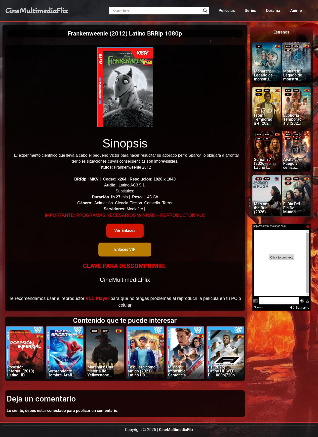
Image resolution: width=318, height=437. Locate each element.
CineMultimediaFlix (36, 10)
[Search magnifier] (205, 10)
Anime (296, 10)
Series (250, 10)
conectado (56, 410)
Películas (227, 10)
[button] (2, 384)
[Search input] (156, 10)
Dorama (273, 10)
